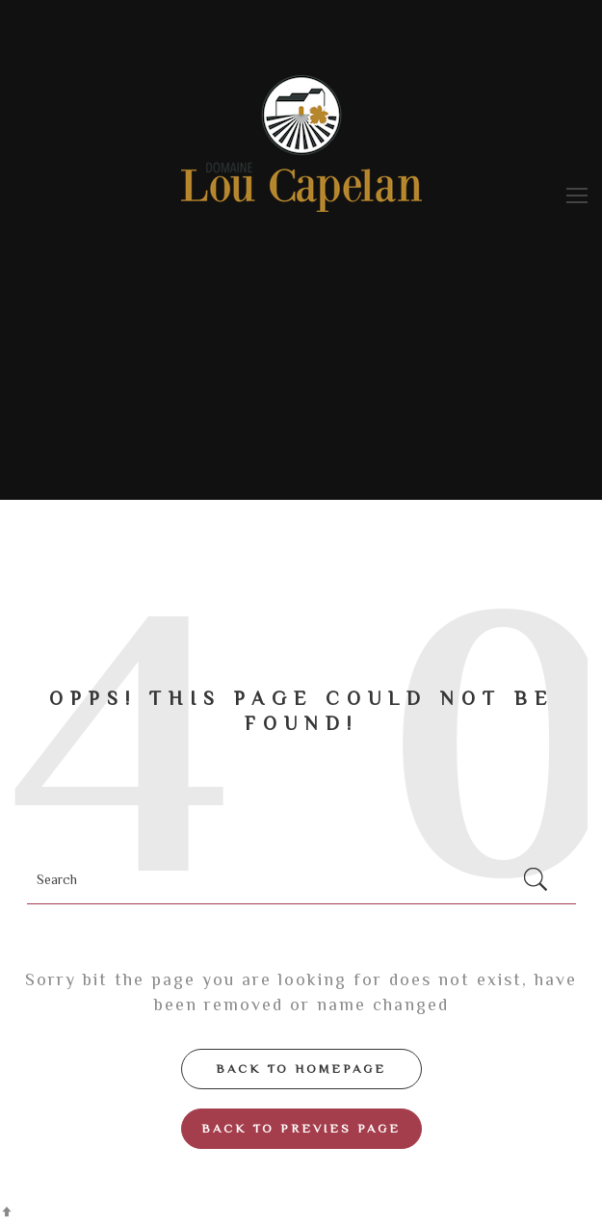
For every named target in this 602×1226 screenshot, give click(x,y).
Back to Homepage (301, 1068)
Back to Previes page (301, 1128)
